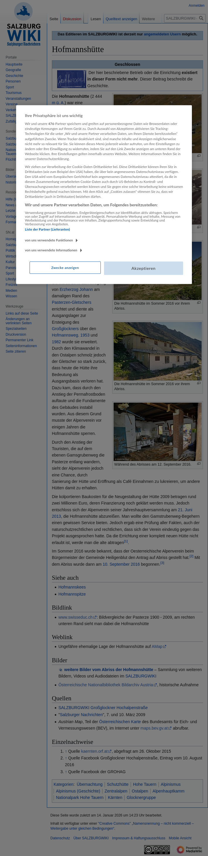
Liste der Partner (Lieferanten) (47, 229)
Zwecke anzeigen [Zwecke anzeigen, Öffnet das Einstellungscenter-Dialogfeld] (65, 268)
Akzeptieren (144, 268)
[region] (104, 194)
